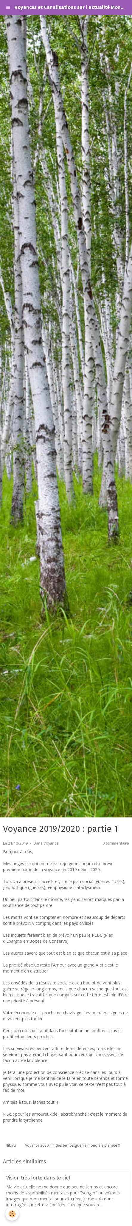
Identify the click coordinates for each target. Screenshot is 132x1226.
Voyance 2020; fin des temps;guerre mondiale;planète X (72, 1145)
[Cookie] (12, 1214)
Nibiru (10, 1145)
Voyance (51, 843)
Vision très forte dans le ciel (38, 1178)
